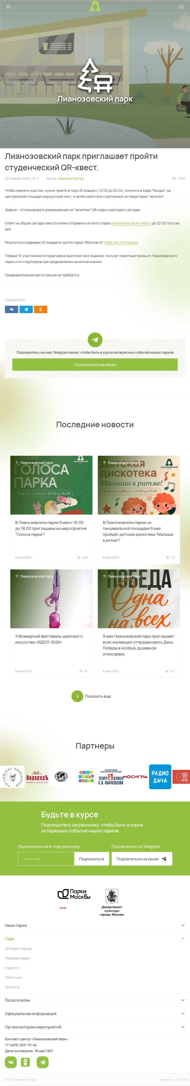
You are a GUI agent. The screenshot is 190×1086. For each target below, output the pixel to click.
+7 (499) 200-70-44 (21, 1045)
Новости (12, 967)
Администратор (71, 178)
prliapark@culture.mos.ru (131, 223)
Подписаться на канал (95, 364)
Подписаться (91, 859)
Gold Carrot (182, 1079)
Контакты (12, 987)
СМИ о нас (13, 977)
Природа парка (17, 958)
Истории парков (18, 948)
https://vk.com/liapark (121, 242)
